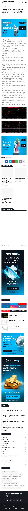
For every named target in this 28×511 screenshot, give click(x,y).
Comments (22, 310)
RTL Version (21, 508)
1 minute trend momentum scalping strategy (16, 314)
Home (2, 6)
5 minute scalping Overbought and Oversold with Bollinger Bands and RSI (6, 181)
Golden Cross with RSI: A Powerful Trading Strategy (13, 422)
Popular (5, 310)
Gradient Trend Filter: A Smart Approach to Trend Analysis (14, 416)
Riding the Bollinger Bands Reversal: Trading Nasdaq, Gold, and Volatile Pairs (6, 201)
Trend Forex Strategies (14, 460)
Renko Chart (14, 452)
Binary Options (14, 439)
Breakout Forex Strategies (14, 441)
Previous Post (5, 245)
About (10, 508)
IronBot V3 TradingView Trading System (13, 410)
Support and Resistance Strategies (14, 456)
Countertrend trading (14, 326)
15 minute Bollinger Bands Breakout (20, 179)
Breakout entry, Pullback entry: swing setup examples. (17, 321)
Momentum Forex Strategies (14, 447)
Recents (14, 310)
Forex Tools (14, 445)
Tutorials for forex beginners (14, 462)
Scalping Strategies (14, 454)
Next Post (23, 245)
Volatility (14, 464)
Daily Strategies (14, 443)
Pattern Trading (14, 450)
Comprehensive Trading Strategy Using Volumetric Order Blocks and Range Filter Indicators (13, 429)
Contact (15, 508)
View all (25, 165)
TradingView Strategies (14, 458)
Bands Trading (8, 6)
